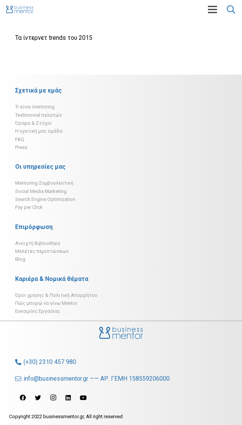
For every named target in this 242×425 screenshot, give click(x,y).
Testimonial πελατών (38, 115)
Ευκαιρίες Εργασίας (37, 311)
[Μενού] (212, 9)
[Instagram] (53, 397)
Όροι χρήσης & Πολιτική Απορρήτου (56, 295)
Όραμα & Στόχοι (33, 123)
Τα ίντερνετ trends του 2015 (53, 37)
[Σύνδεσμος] (19, 9)
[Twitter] (37, 397)
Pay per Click (29, 207)
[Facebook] (22, 397)
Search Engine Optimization (45, 199)
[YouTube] (83, 397)
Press (21, 147)
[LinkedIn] (68, 397)
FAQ (19, 139)
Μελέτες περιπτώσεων (42, 251)
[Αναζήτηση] (231, 9)
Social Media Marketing (41, 191)
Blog (20, 259)
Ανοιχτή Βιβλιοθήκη (37, 243)
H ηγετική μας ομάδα (38, 131)
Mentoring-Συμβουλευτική (44, 183)
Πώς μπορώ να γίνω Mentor (46, 303)
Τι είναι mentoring (35, 107)
